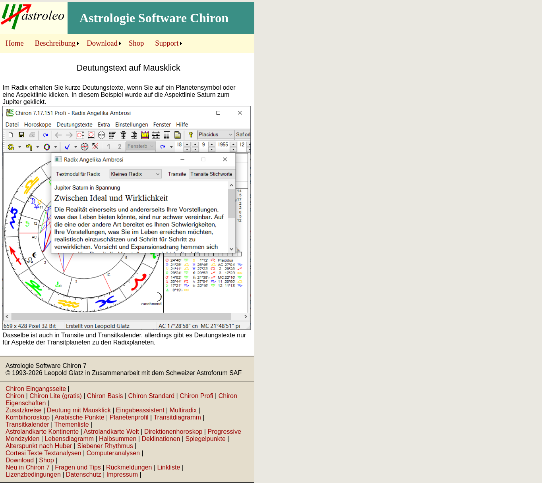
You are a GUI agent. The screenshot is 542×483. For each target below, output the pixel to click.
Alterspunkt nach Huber (39, 446)
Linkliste (168, 467)
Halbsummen (117, 438)
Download (102, 43)
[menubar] (92, 43)
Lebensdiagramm (69, 438)
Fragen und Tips (78, 467)
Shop (136, 43)
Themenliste (71, 424)
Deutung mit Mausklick (79, 410)
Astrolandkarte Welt (111, 431)
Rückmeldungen (129, 467)
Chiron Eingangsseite (36, 388)
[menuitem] (14, 43)
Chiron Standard (151, 396)
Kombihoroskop (28, 417)
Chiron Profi (196, 396)
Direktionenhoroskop (173, 431)
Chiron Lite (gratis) (55, 396)
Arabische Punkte (79, 417)
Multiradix (183, 410)
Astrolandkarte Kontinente (42, 431)
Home (15, 43)
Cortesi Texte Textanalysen (43, 453)
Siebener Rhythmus (105, 446)
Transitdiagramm (177, 417)
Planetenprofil (129, 417)
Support (166, 43)
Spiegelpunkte (205, 438)
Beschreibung (55, 43)
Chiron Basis (105, 396)
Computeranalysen (113, 453)
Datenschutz (83, 474)
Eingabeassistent (140, 410)
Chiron (15, 396)
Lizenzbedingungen (33, 474)
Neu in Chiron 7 (28, 467)
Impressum (122, 474)
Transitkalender (27, 424)
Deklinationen (160, 438)
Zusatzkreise (24, 410)
